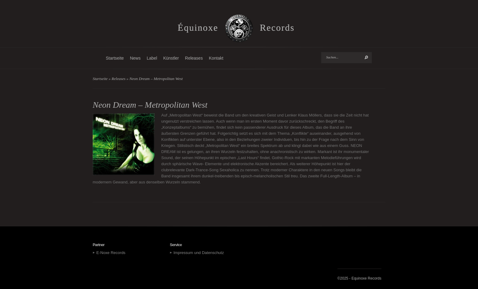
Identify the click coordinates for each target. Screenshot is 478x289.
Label (152, 58)
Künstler (171, 58)
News (135, 58)
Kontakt (216, 58)
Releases (194, 58)
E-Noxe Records (110, 252)
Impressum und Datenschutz (198, 252)
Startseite (115, 58)
